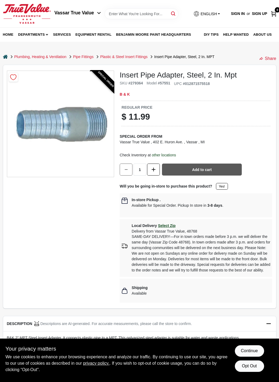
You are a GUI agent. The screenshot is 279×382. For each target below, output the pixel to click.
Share (268, 58)
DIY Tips (211, 34)
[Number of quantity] (140, 170)
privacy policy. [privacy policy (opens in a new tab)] (96, 363)
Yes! (222, 186)
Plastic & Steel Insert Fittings (124, 57)
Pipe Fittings (83, 57)
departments (31, 34)
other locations (164, 155)
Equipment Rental (94, 34)
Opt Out (249, 366)
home (8, 34)
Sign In (238, 13)
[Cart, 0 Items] (273, 14)
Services (62, 34)
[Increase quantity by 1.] (153, 170)
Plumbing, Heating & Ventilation (40, 57)
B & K (125, 94)
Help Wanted (236, 34)
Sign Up (259, 13)
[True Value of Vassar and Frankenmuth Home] (27, 14)
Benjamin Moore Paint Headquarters (153, 34)
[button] (207, 13)
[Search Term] (141, 14)
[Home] (5, 57)
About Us (262, 34)
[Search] (173, 13)
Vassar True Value (78, 12)
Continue (249, 350)
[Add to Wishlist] (13, 77)
